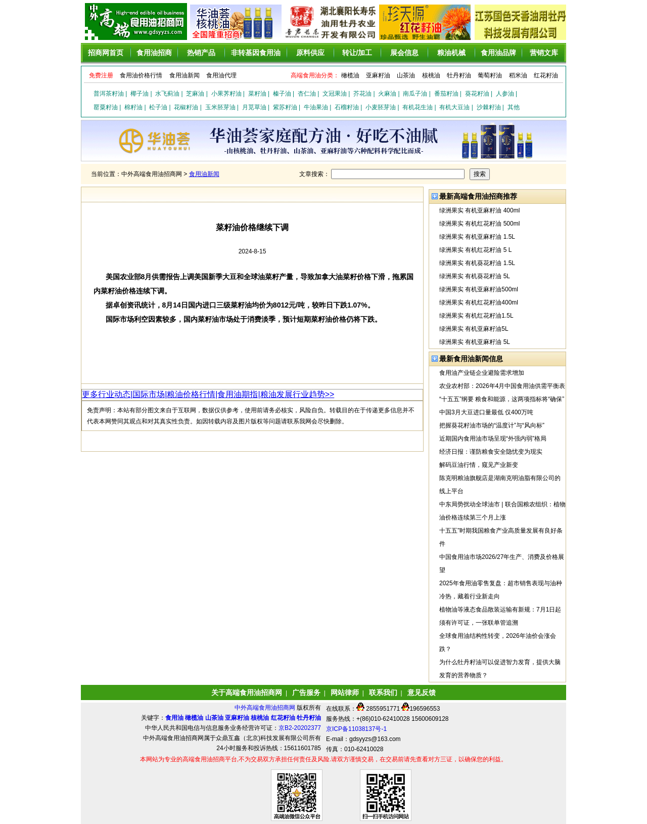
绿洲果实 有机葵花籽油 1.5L (477, 263)
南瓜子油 (415, 93)
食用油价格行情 (141, 75)
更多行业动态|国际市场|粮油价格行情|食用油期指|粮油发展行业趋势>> (208, 394)
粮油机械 (451, 53)
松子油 (158, 107)
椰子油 (139, 93)
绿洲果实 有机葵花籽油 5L (474, 276)
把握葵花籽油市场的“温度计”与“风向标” (491, 425)
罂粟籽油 (106, 107)
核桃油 (431, 75)
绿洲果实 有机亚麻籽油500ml (478, 289)
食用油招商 (154, 53)
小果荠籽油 (226, 93)
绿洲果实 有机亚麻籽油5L (474, 328)
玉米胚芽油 (220, 107)
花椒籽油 (186, 107)
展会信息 (404, 53)
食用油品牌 (498, 53)
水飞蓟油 (167, 93)
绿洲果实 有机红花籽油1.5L (476, 315)
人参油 (505, 93)
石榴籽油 (347, 107)
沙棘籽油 (489, 107)
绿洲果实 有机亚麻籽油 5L (474, 341)
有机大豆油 (454, 107)
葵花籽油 (477, 93)
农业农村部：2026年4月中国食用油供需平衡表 (502, 385)
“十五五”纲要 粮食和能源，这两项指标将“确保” (501, 399)
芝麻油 (195, 93)
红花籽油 (546, 75)
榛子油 (282, 93)
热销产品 (201, 53)
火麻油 (387, 93)
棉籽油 (133, 107)
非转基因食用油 (256, 53)
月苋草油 (254, 107)
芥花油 (362, 93)
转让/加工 (357, 53)
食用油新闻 (184, 75)
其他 (513, 107)
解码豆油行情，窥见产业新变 (478, 464)
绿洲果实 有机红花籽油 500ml (479, 223)
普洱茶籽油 (109, 93)
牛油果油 (316, 107)
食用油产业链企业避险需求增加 (481, 372)
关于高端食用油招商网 (246, 692)
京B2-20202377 (300, 727)
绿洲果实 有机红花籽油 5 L (475, 249)
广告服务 (306, 692)
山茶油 (406, 75)
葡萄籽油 (490, 75)
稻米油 (518, 75)
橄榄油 (350, 75)
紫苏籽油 (285, 107)
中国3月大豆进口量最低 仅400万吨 (486, 412)
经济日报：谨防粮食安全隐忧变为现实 (490, 451)
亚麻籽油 (378, 75)
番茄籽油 (446, 93)
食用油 (174, 717)
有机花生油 (417, 107)
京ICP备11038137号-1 (356, 728)
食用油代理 (221, 75)
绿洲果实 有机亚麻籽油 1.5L (477, 236)
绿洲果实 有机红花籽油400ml (478, 302)
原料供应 (310, 53)
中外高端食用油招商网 (266, 707)
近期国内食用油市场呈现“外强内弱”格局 (492, 438)
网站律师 (345, 692)
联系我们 (383, 692)
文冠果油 (334, 93)
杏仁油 (307, 93)
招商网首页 (105, 53)
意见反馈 (421, 692)
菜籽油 (257, 93)
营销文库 (544, 53)
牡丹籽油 (459, 75)
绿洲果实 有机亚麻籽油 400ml (479, 210)
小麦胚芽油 (380, 107)
